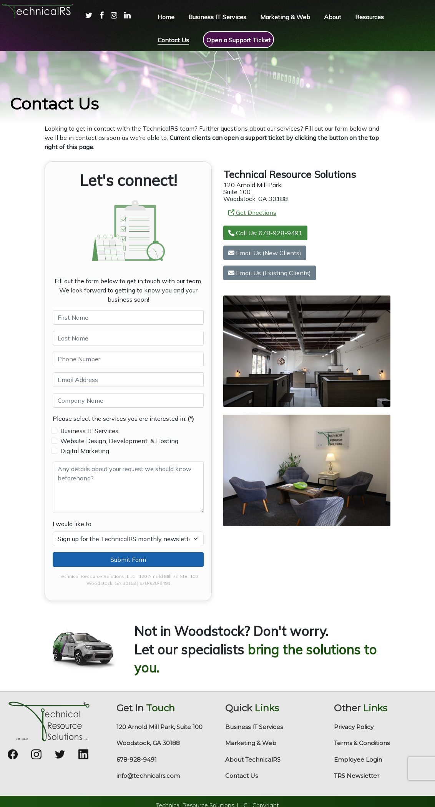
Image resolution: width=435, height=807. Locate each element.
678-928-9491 (136, 759)
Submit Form (128, 559)
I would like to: (73, 524)
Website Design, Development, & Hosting (119, 441)
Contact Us (241, 775)
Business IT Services (89, 431)
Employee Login (358, 759)
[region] (217, 87)
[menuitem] (85, 23)
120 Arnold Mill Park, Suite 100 (159, 727)
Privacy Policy (354, 727)
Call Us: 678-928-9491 (265, 233)
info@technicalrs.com (148, 775)
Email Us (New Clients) (264, 253)
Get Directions (252, 212)
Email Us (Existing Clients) (269, 273)
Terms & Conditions (362, 743)
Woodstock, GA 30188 (148, 743)
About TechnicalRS (253, 759)
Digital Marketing (84, 451)
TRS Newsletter (356, 775)
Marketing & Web (250, 743)
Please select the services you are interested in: (123, 418)
